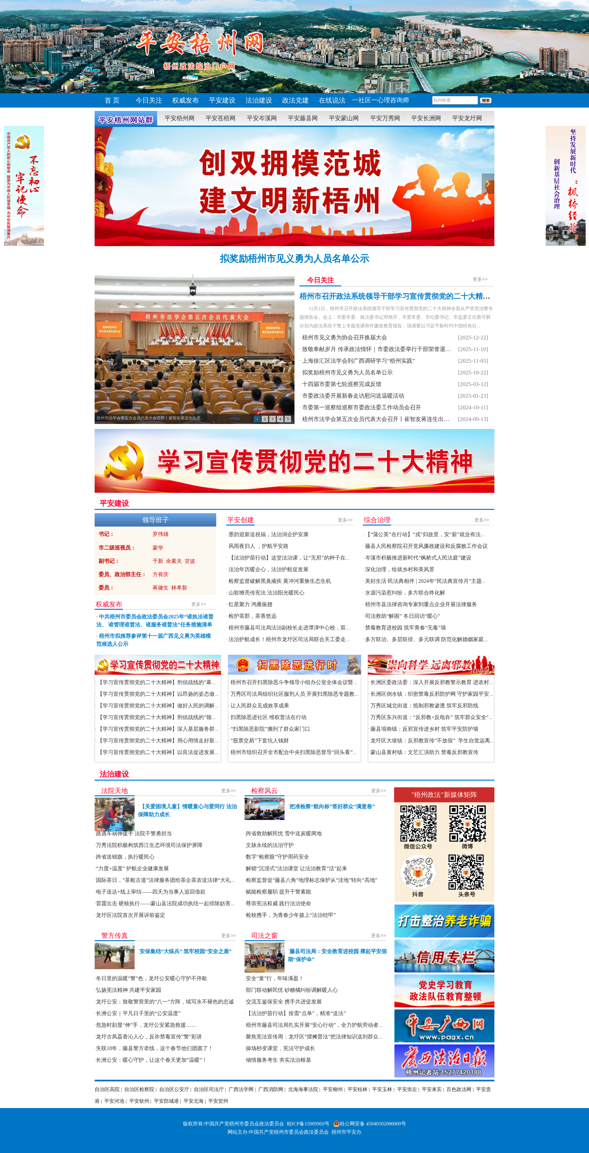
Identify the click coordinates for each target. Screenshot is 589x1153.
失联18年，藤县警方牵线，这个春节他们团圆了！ (154, 1048)
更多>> (480, 279)
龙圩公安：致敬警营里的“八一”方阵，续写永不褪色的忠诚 (165, 1001)
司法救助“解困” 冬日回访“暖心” (402, 616)
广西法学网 (241, 1089)
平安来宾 (432, 1089)
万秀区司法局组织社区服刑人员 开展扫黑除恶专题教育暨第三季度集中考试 (319, 694)
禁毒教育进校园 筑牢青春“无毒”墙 (405, 627)
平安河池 (114, 1101)
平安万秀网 (385, 118)
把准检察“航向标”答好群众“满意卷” (332, 806)
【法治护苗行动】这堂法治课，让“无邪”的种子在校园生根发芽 (303, 558)
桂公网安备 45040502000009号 (369, 1123)
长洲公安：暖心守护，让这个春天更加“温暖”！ (151, 1060)
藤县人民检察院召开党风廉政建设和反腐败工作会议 (426, 546)
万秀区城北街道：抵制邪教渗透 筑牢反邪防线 (424, 705)
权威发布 (185, 100)
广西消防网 (270, 1089)
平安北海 (194, 1101)
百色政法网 (458, 1089)
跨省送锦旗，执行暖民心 (125, 857)
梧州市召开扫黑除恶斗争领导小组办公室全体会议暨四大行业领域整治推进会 (321, 682)
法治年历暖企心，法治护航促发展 (268, 569)
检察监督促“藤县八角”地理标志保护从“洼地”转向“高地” (311, 880)
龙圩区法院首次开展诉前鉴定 (130, 915)
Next (488, 184)
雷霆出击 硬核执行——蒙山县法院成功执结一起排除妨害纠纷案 (171, 903)
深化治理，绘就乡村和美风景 (399, 569)
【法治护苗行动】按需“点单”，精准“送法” (296, 1013)
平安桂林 (357, 1089)
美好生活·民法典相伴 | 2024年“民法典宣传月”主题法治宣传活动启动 (444, 581)
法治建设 (259, 100)
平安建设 (222, 100)
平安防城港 (166, 1101)
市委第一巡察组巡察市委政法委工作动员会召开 (361, 407)
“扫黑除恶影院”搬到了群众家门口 (270, 729)
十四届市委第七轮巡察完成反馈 (341, 384)
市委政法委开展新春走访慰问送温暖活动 (353, 396)
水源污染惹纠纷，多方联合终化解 (405, 592)
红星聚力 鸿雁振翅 (251, 604)
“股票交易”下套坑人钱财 (260, 740)
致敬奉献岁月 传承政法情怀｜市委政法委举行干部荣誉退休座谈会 (385, 349)
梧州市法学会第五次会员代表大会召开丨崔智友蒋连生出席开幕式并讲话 (392, 419)
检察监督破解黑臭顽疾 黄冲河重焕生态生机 (280, 581)
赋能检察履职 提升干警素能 (278, 892)
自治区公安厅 (174, 1089)
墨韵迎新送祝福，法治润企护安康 (268, 534)
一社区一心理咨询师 (380, 100)
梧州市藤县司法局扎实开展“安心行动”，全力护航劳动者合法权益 (323, 1025)
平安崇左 (407, 1089)
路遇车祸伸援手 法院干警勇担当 (134, 833)
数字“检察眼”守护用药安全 (277, 857)
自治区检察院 (139, 1089)
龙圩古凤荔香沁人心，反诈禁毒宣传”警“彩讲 (149, 1036)
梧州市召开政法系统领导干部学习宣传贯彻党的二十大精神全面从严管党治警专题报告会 (442, 296)
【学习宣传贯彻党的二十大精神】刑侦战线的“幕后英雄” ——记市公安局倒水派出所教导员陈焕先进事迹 (220, 682)
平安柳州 (333, 1089)
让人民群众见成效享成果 (261, 705)
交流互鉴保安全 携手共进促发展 (284, 1001)
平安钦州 (139, 1101)
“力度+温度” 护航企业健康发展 (132, 868)
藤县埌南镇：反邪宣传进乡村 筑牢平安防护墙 (424, 729)
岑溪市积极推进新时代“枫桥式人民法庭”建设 (418, 558)
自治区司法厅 (209, 1089)
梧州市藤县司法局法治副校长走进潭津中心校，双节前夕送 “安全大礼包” (314, 627)
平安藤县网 (303, 118)
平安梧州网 (180, 118)
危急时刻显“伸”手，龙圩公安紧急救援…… (146, 1025)
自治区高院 (107, 1089)
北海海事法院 (303, 1089)
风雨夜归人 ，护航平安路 (259, 546)
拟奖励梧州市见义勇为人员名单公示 (294, 258)
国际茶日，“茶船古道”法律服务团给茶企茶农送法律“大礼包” (167, 880)
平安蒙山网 (344, 118)
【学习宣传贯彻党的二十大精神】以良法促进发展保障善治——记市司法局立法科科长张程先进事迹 (214, 752)
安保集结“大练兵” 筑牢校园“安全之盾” (186, 951)
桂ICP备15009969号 (308, 1123)
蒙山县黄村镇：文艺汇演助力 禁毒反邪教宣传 (424, 752)
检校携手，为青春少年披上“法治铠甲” (291, 915)
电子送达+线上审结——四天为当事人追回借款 (151, 892)
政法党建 (295, 100)
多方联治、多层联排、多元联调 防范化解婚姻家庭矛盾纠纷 (435, 639)
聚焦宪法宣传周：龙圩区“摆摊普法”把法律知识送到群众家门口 (320, 1036)
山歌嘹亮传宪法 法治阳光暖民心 (266, 592)
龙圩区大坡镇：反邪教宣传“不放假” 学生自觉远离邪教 (435, 740)
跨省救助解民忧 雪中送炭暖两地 (284, 833)
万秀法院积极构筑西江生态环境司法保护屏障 (149, 845)
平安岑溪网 (262, 118)
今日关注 (149, 100)
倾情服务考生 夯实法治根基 (278, 1060)
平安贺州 (218, 1101)
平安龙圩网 (467, 118)
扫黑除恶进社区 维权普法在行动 (268, 717)
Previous (101, 184)
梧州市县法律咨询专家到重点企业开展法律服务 (421, 604)
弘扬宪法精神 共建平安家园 (128, 990)
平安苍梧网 (221, 118)
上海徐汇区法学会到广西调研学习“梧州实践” (358, 361)
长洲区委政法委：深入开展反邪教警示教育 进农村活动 (435, 682)
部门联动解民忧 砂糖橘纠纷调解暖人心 (292, 990)
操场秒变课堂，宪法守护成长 (280, 1048)
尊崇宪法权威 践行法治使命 (278, 903)
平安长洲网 (426, 118)
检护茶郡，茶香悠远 (253, 616)
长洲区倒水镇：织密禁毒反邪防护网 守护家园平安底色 (435, 694)
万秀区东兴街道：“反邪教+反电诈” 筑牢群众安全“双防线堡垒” (443, 717)
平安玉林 (382, 1089)
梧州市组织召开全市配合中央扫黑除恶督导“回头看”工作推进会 (305, 752)
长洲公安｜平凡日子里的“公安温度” (138, 1013)
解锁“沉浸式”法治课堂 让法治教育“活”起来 (296, 868)
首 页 (112, 100)
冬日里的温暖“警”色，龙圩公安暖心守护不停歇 (151, 978)
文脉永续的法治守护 (270, 845)
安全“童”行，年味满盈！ (275, 978)
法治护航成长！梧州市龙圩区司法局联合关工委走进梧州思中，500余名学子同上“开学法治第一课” (344, 639)
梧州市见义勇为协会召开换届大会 (344, 337)
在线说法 (332, 100)
